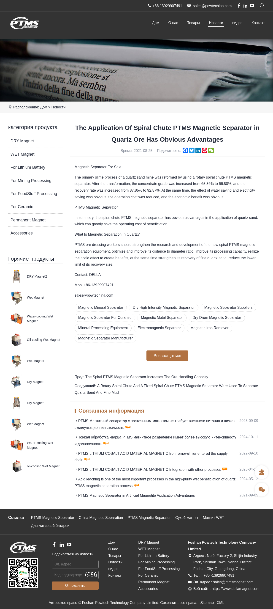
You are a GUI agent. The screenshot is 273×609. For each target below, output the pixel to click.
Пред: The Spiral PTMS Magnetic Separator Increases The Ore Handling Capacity (141, 377)
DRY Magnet (22, 141)
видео (237, 23)
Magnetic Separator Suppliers (228, 307)
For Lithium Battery (28, 167)
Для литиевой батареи (50, 526)
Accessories (22, 233)
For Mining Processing (31, 180)
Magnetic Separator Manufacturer (105, 338)
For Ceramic (22, 206)
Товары (193, 23)
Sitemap (207, 603)
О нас (173, 23)
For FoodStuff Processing (34, 193)
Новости (216, 23)
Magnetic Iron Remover (209, 328)
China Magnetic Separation (101, 518)
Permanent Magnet (28, 220)
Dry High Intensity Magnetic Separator (164, 307)
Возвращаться (167, 355)
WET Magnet (23, 154)
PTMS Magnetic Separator (52, 518)
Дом (155, 23)
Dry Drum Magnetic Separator (216, 318)
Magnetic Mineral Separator (100, 307)
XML (220, 603)
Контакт (258, 23)
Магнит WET (213, 518)
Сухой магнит (186, 518)
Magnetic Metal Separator (162, 318)
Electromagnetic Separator (159, 328)
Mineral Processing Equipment (103, 328)
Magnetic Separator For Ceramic (104, 318)
